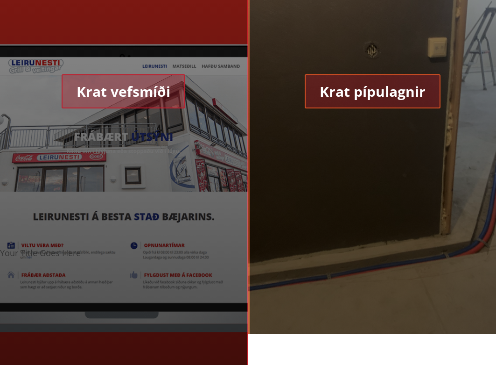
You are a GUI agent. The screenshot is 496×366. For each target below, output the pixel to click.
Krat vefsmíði (123, 91)
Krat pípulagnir (373, 91)
